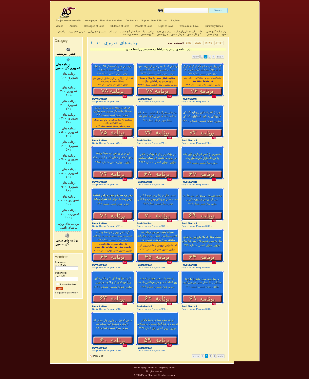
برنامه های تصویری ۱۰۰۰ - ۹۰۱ (68, 200)
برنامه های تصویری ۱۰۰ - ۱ (68, 77)
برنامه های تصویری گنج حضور (68, 64)
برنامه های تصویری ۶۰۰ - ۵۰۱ (68, 145)
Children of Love (119, 26)
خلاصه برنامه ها (130, 34)
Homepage (91, 20)
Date (188, 43)
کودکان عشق (194, 34)
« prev (196, 57)
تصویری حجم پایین (96, 31)
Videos (59, 26)
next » (220, 57)
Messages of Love (94, 26)
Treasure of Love (189, 26)
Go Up (172, 367)
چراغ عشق (162, 34)
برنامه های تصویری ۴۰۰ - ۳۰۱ (68, 118)
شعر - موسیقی (68, 51)
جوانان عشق (177, 34)
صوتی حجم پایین (76, 31)
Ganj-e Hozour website (68, 20)
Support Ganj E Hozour (154, 20)
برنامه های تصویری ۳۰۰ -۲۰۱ (68, 104)
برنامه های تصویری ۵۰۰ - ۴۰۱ (68, 132)
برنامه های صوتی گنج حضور (68, 239)
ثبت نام (113, 31)
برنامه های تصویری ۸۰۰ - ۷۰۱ (68, 173)
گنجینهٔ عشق (147, 34)
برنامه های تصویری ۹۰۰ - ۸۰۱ (68, 186)
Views (198, 43)
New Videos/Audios (111, 20)
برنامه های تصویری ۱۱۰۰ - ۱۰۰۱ (68, 213)
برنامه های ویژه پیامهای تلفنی (68, 225)
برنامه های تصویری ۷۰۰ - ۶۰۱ (68, 159)
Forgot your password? (66, 292)
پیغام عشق (212, 34)
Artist (218, 43)
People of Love (143, 26)
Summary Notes (214, 26)
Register (175, 20)
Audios (73, 26)
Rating (208, 43)
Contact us (132, 20)
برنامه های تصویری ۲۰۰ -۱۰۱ (68, 91)
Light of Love (165, 26)
